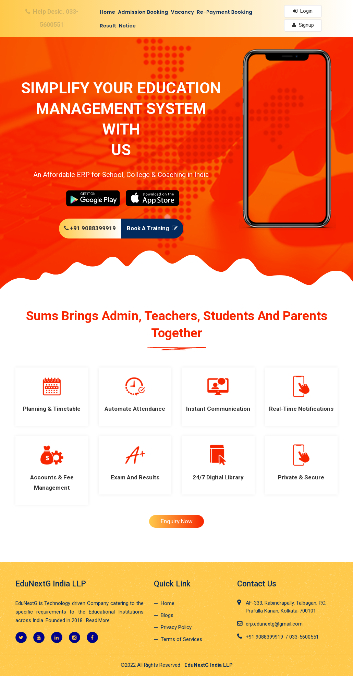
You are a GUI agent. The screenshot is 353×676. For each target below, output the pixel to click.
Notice (127, 25)
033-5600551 (304, 637)
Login (303, 11)
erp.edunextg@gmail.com (274, 624)
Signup (303, 25)
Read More (98, 620)
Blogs (167, 615)
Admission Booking (143, 12)
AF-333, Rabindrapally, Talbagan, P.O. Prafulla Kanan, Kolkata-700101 (286, 607)
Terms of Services (181, 639)
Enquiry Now (177, 521)
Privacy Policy (176, 627)
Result (108, 25)
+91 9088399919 (88, 228)
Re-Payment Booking (225, 12)
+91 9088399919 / (267, 637)
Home (107, 12)
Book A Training (154, 228)
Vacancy (182, 12)
